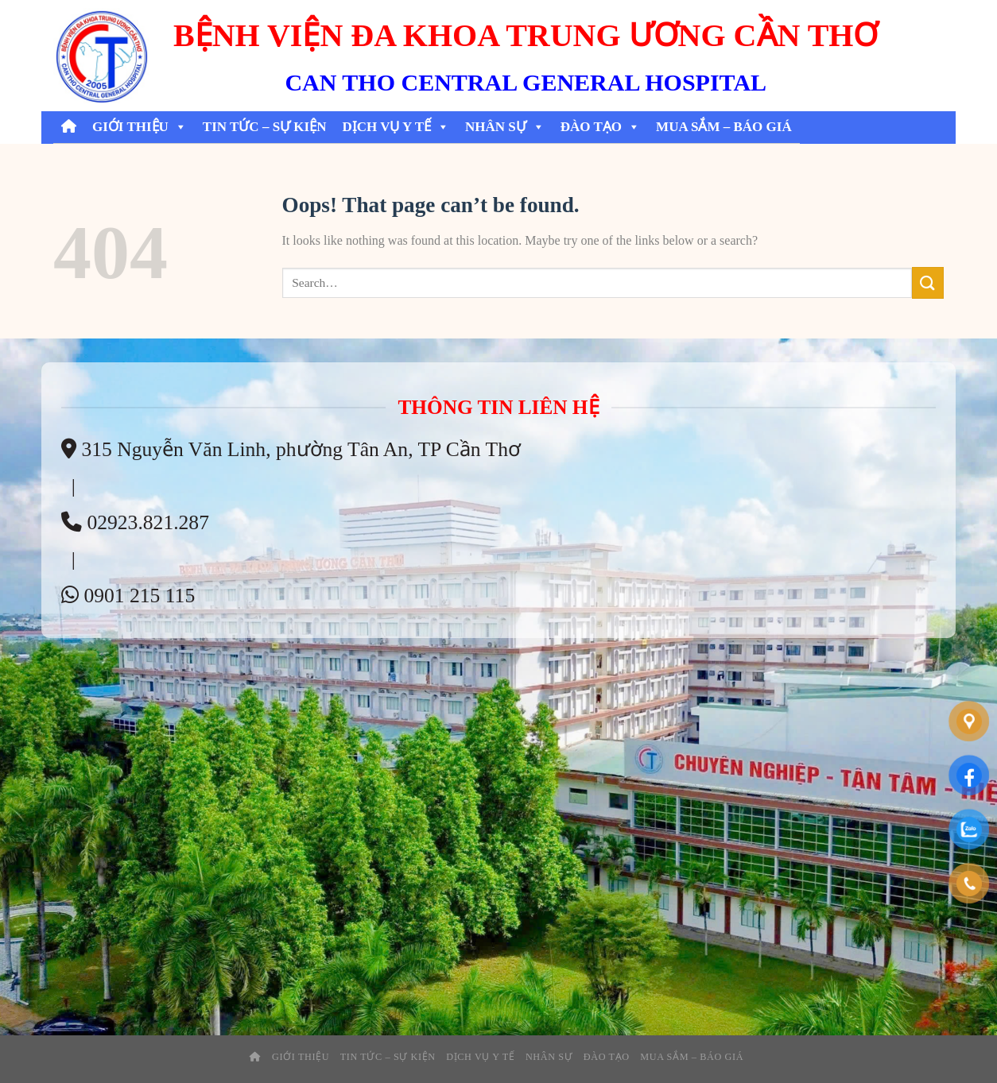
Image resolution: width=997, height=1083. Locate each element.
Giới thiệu (139, 127)
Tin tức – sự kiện (265, 126)
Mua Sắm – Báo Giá (724, 126)
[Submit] (928, 282)
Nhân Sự (505, 127)
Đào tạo (600, 127)
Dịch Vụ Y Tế (395, 127)
